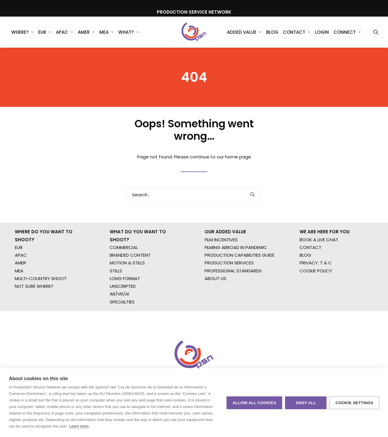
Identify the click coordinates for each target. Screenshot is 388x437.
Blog (272, 32)
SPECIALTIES (122, 318)
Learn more (79, 426)
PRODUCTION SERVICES (229, 280)
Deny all (306, 403)
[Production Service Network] (194, 32)
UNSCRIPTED (123, 303)
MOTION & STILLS (127, 280)
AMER (86, 32)
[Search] (194, 203)
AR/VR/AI (119, 311)
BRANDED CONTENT (130, 272)
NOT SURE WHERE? (34, 303)
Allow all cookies (254, 403)
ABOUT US (215, 295)
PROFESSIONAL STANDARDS (233, 287)
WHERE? (22, 32)
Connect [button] (347, 32)
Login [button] (322, 32)
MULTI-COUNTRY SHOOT (41, 295)
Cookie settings (354, 403)
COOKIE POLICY (316, 287)
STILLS (116, 287)
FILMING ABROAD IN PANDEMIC (236, 264)
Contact (296, 32)
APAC (64, 32)
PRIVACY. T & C (316, 280)
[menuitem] (22, 32)
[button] (376, 32)
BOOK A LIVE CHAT (319, 256)
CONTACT (310, 264)
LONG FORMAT (125, 295)
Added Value (244, 32)
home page (238, 165)
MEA (106, 32)
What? (128, 32)
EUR (44, 32)
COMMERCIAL (124, 264)
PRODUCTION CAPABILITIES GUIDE (239, 272)
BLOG (305, 272)
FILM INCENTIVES (221, 256)
